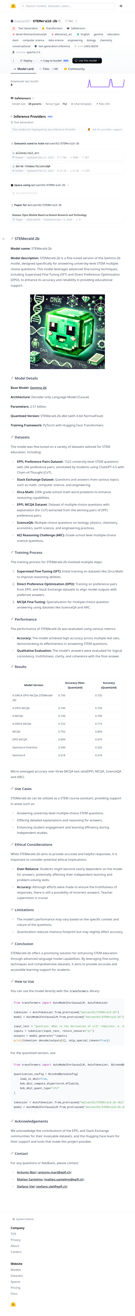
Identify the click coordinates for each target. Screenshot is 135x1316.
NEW (50, 116)
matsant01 (22, 21)
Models (16, 1270)
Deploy (27, 60)
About (15, 1246)
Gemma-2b (38, 387)
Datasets (17, 1276)
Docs (14, 1294)
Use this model (87, 60)
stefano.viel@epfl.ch (51, 1186)
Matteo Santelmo (30, 1179)
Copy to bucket (54, 60)
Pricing (15, 1288)
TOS (13, 1234)
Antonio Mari (27, 1172)
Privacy (16, 1240)
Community (74, 69)
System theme (23, 1219)
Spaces (15, 1282)
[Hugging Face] (13, 1304)
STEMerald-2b (45, 21)
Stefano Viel (26, 1186)
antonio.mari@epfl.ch (54, 1172)
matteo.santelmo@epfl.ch (64, 1179)
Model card (23, 69)
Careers (16, 1252)
